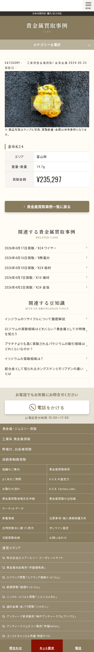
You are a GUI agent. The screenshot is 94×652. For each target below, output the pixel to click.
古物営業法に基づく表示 (18, 528)
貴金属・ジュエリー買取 (19, 428)
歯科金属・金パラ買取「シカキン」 (25, 607)
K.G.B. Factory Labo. (62, 489)
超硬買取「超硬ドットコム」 (21, 587)
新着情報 (8, 518)
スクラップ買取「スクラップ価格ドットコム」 (31, 577)
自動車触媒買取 (14, 459)
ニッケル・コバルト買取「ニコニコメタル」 (29, 597)
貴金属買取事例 (59, 469)
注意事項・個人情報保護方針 (67, 518)
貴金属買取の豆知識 (62, 499)
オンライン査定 (59, 528)
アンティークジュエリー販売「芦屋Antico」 (31, 626)
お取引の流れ (11, 489)
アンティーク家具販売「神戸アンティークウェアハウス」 (39, 616)
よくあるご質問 (11, 479)
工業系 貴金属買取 (16, 439)
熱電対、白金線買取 (17, 449)
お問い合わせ (58, 538)
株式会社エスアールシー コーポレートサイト (32, 558)
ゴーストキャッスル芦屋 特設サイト (26, 636)
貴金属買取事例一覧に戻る (47, 206)
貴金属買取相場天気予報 (18, 499)
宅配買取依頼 (11, 538)
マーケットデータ (13, 508)
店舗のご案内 (11, 469)
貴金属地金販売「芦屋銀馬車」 (24, 567)
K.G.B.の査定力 (59, 479)
